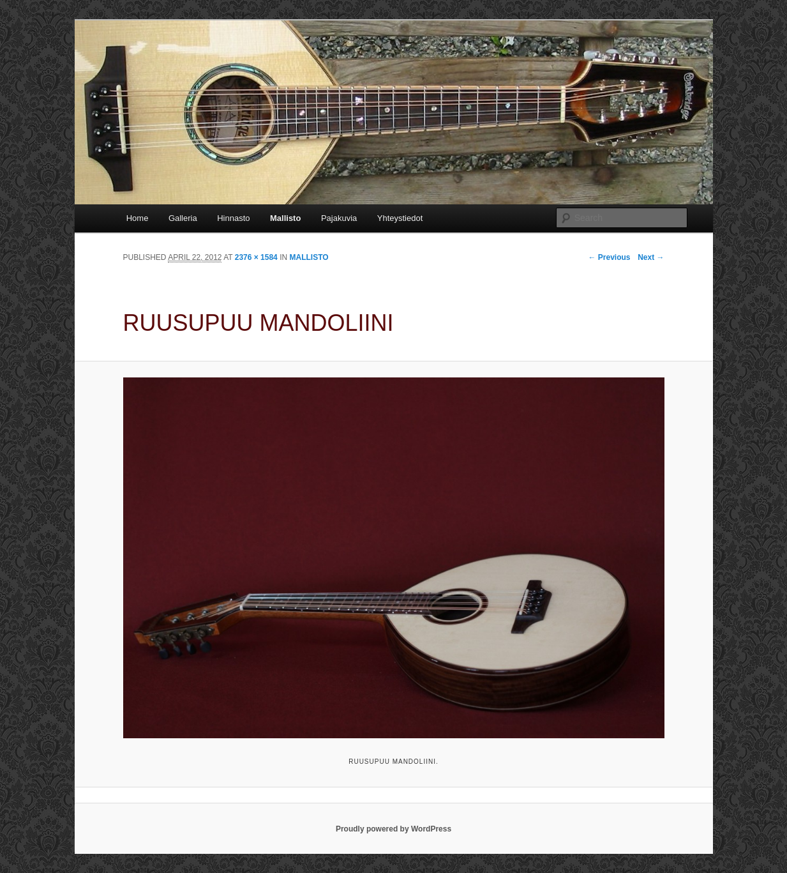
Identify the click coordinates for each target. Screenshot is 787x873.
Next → (651, 257)
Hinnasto (233, 218)
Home (137, 218)
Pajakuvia (339, 218)
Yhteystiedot (400, 218)
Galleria (183, 218)
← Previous (609, 257)
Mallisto (285, 218)
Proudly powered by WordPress (393, 828)
